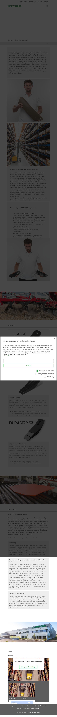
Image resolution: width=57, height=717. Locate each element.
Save (28, 361)
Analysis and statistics (46, 374)
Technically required (46, 371)
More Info (7, 356)
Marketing (50, 377)
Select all (28, 365)
